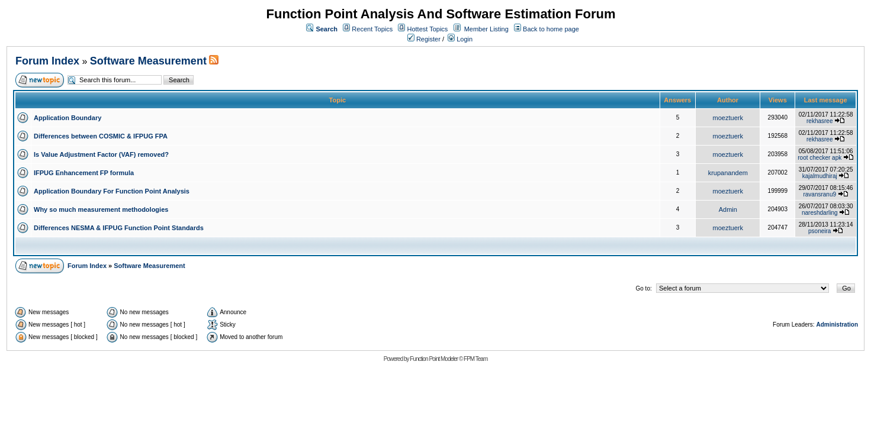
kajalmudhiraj (819, 176)
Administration (837, 324)
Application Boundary (67, 117)
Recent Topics (372, 29)
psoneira (819, 231)
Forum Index (47, 61)
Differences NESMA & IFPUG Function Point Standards (119, 227)
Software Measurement (148, 61)
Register (424, 39)
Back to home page (551, 29)
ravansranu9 (819, 194)
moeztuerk (728, 117)
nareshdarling (820, 212)
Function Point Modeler (434, 359)
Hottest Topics (427, 29)
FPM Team (475, 359)
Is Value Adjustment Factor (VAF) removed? (101, 154)
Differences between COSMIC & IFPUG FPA (101, 136)
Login (460, 39)
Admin (728, 209)
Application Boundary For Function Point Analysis (111, 191)
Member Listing (486, 29)
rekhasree (819, 121)
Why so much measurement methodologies (101, 209)
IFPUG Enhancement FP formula (84, 172)
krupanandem (728, 172)
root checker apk (819, 157)
